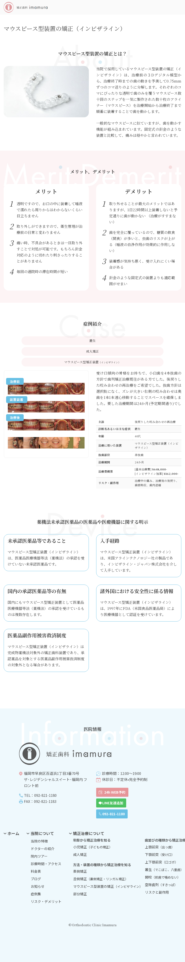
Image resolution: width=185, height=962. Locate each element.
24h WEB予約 (114, 792)
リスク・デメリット (46, 901)
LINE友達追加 (112, 802)
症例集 (36, 893)
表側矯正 (80, 871)
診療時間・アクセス (46, 863)
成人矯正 (80, 854)
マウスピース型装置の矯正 (103, 886)
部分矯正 (80, 893)
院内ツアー (39, 856)
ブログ (36, 878)
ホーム (13, 833)
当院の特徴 (39, 841)
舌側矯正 (100, 878)
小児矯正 (92, 846)
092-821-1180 (113, 813)
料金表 (36, 871)
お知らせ (37, 886)
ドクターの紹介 (42, 848)
